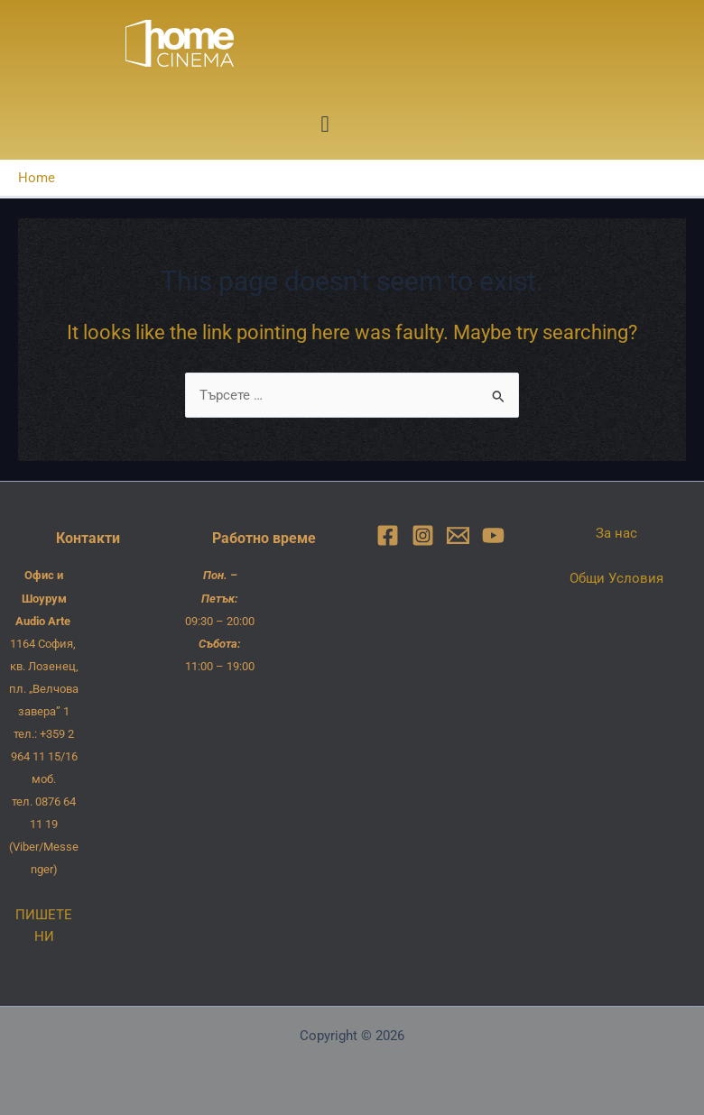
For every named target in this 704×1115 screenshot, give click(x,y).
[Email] (458, 535)
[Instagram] (423, 535)
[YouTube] (493, 535)
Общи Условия (616, 578)
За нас (616, 533)
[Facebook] (388, 535)
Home (36, 178)
